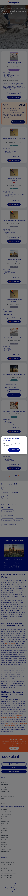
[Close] (23, 438)
